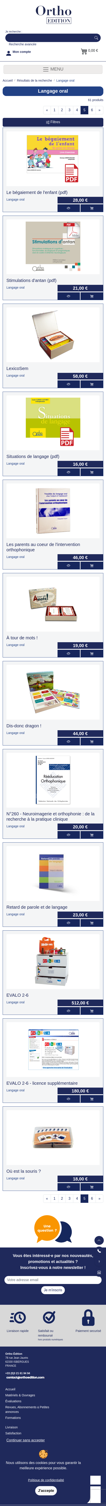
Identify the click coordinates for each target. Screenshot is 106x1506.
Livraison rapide (18, 1331)
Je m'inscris (53, 1290)
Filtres (53, 122)
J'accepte (46, 1491)
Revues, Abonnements (21, 1407)
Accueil (10, 1389)
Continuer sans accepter (25, 1440)
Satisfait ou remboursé (53, 1335)
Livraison (11, 1427)
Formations (13, 1418)
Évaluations (13, 1401)
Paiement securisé (88, 1331)
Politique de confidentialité (46, 1480)
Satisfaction (13, 1433)
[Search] (47, 38)
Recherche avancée (23, 44)
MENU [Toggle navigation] (52, 69)
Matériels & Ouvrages (20, 1395)
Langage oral (15, 199)
